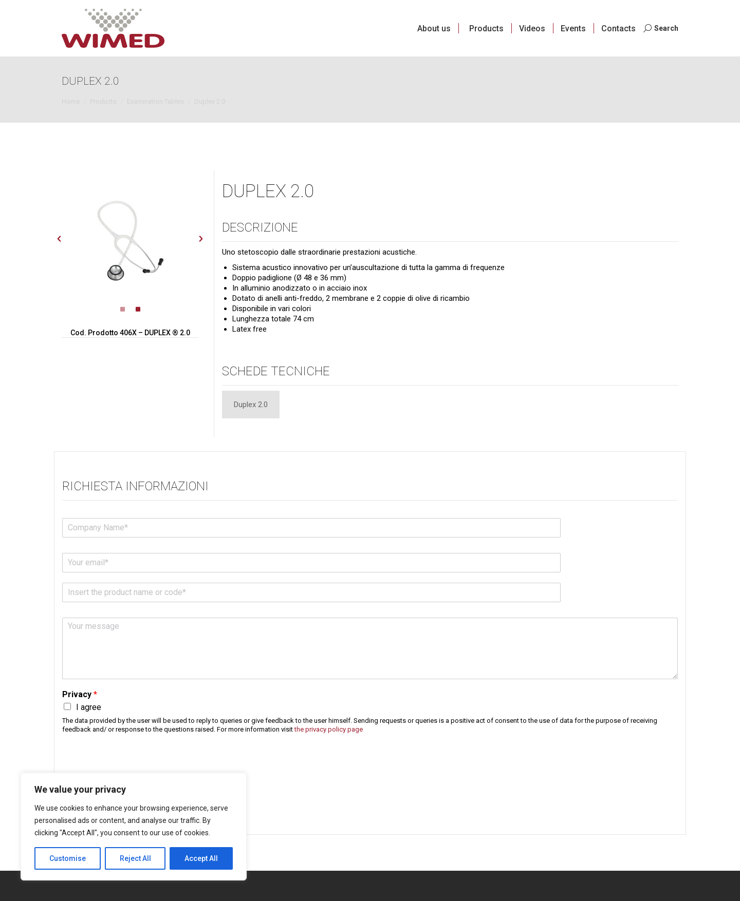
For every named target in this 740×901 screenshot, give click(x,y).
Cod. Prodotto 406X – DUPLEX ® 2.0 (130, 333)
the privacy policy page (328, 729)
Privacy (79, 694)
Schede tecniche (276, 370)
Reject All (135, 858)
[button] (59, 239)
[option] (130, 239)
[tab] (251, 404)
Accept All (201, 858)
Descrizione (260, 227)
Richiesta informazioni (135, 485)
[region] (134, 826)
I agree (88, 707)
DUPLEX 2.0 (272, 190)
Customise (67, 858)
